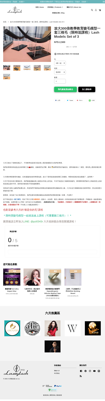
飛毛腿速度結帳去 (65, 91)
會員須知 (46, 397)
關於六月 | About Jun (74, 8)
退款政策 (59, 397)
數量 (55, 79)
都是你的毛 (30, 211)
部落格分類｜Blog (58, 13)
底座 (55, 70)
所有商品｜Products (55, 8)
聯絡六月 (57, 372)
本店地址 (57, 375)
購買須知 (52, 397)
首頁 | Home (39, 8)
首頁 (4, 23)
